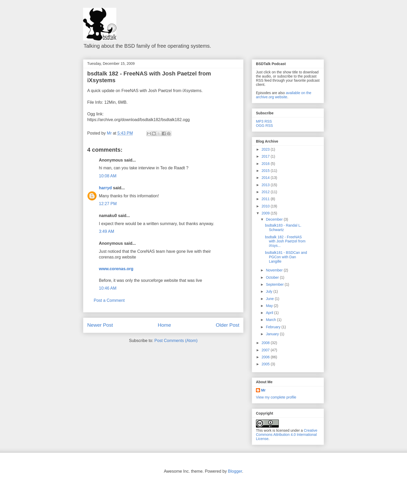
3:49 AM (106, 231)
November (274, 270)
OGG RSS (264, 125)
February (273, 327)
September (275, 284)
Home (164, 325)
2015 (266, 171)
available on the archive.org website (283, 95)
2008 (266, 343)
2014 (266, 178)
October (273, 277)
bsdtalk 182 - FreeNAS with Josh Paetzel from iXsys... (285, 241)
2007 (266, 350)
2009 (266, 213)
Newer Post (100, 325)
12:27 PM (108, 203)
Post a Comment (109, 300)
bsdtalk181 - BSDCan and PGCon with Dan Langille (286, 256)
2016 (266, 164)
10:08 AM (108, 176)
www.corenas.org (116, 269)
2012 (266, 192)
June (270, 299)
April (270, 313)
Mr (263, 390)
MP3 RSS (264, 121)
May (270, 306)
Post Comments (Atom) (176, 340)
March (271, 320)
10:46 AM (108, 288)
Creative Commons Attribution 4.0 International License (286, 434)
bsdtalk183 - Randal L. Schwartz (283, 227)
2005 (266, 364)
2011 (266, 199)
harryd (105, 188)
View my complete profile (276, 397)
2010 (266, 206)
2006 (266, 357)
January (273, 334)
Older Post (227, 325)
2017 (266, 156)
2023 (266, 149)
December (274, 219)
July (269, 291)
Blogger (235, 471)
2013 (266, 185)
